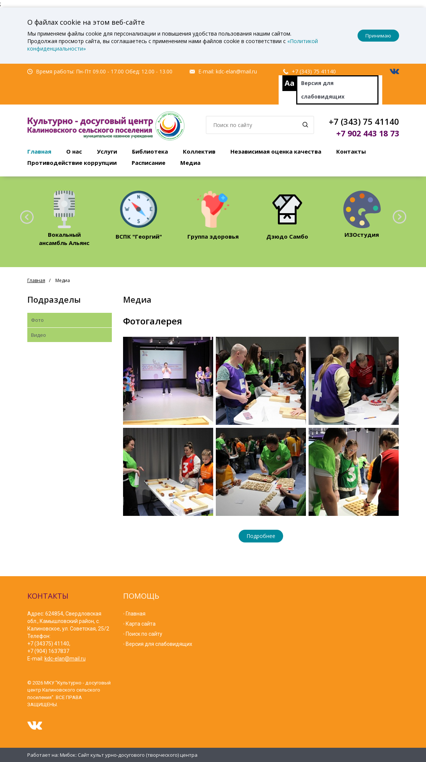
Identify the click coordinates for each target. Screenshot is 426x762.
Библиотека (150, 151)
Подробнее (260, 535)
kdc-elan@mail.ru (236, 71)
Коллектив (199, 151)
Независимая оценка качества (275, 151)
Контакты (351, 151)
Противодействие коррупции (72, 162)
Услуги (107, 151)
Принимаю (378, 35)
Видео (38, 335)
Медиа (190, 162)
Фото (37, 320)
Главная (39, 151)
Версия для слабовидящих (322, 89)
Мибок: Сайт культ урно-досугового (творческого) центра (128, 755)
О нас (74, 151)
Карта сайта (141, 624)
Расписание (148, 162)
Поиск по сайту (144, 634)
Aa (290, 83)
